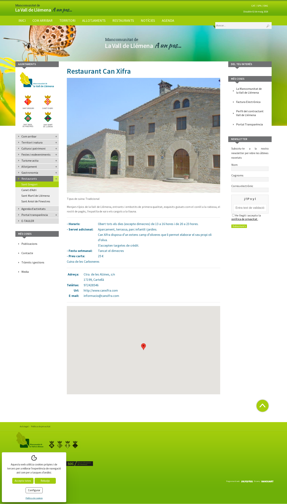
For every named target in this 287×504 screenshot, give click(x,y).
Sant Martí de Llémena (35, 195)
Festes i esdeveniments (36, 154)
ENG (266, 5)
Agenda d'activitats (33, 209)
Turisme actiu (29, 160)
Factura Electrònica (248, 102)
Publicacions (29, 244)
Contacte (27, 253)
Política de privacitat (40, 426)
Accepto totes (23, 480)
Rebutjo (45, 480)
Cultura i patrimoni (33, 148)
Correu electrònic (250, 187)
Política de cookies (34, 498)
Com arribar (42, 20)
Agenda (168, 20)
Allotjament (29, 166)
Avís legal (24, 426)
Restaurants (123, 20)
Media (25, 271)
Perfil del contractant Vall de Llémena (250, 113)
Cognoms (250, 177)
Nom (250, 166)
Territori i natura (31, 142)
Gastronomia (29, 172)
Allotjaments (94, 20)
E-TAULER (27, 221)
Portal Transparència (249, 124)
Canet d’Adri (28, 190)
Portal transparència (34, 215)
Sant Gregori (29, 184)
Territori (67, 20)
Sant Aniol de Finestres (35, 201)
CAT (253, 5)
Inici (22, 20)
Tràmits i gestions (32, 262)
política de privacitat (244, 219)
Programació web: (239, 481)
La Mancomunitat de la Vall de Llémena (249, 90)
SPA (259, 5)
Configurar (34, 490)
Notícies (148, 20)
